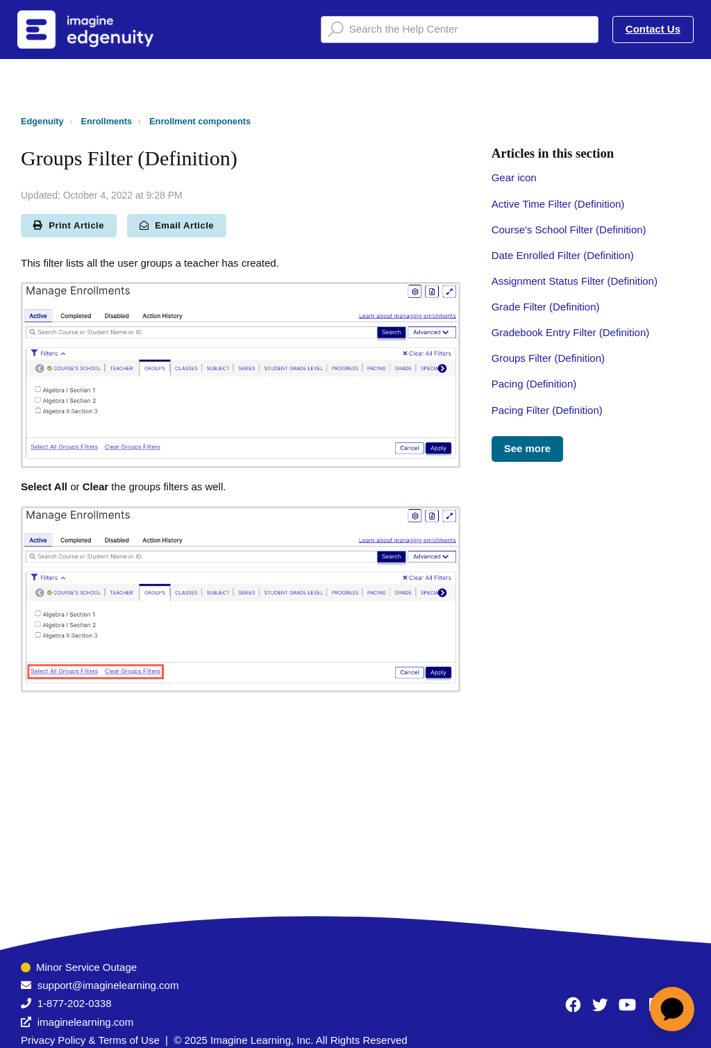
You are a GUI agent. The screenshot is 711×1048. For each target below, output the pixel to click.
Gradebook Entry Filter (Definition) (571, 332)
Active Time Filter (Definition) (558, 204)
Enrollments (107, 121)
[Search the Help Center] (460, 29)
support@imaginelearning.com (108, 985)
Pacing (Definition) (534, 384)
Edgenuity (42, 121)
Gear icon (514, 177)
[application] (672, 1009)
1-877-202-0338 (74, 1003)
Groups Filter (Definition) (548, 358)
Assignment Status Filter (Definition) (575, 281)
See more (527, 448)
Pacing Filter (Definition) (547, 410)
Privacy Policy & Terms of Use (90, 1040)
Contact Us (653, 29)
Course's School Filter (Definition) (569, 229)
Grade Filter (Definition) (546, 307)
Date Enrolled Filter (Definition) (563, 255)
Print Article (68, 225)
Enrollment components (200, 121)
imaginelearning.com (85, 1022)
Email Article (177, 225)
